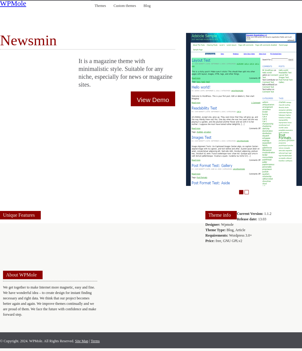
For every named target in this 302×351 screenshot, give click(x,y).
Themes (100, 6)
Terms (95, 341)
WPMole (13, 4)
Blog (146, 6)
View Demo (153, 99)
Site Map (81, 341)
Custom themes (125, 6)
